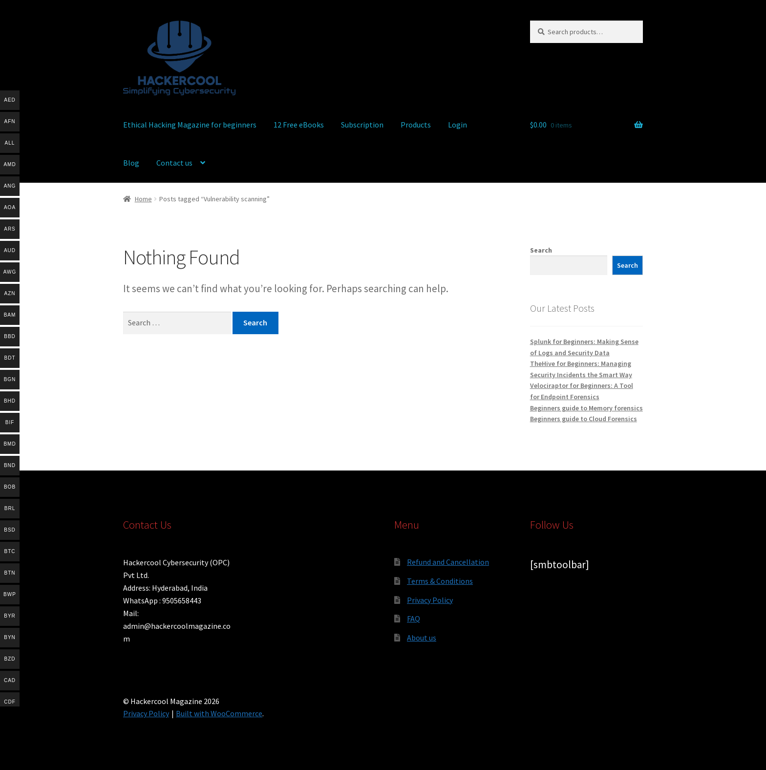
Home (143, 198)
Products (416, 124)
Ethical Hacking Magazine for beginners (189, 124)
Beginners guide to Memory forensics (586, 408)
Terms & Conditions (440, 581)
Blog (131, 163)
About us (421, 637)
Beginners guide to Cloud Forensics (583, 418)
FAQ (413, 618)
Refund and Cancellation (448, 562)
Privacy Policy (430, 600)
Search (541, 250)
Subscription (362, 124)
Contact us (174, 163)
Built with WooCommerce (219, 713)
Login (457, 124)
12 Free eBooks (299, 124)
